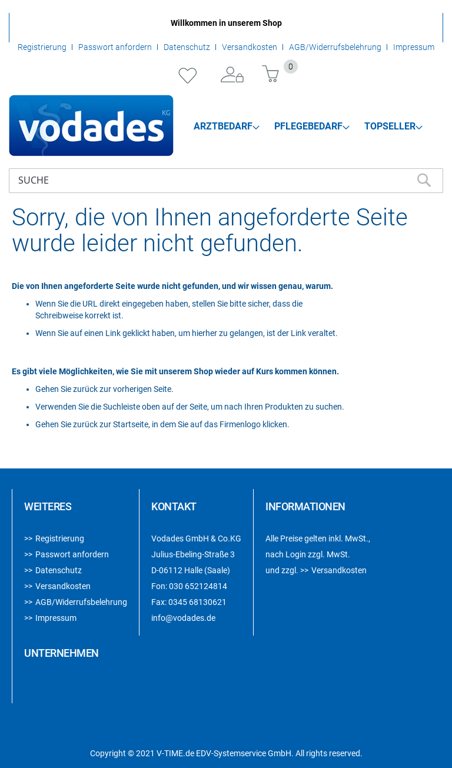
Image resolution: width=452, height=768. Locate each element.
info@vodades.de (183, 618)
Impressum (413, 47)
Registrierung (42, 47)
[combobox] (226, 180)
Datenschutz (187, 47)
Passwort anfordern (115, 47)
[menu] (308, 126)
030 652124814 (198, 586)
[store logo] (91, 126)
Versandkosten (249, 47)
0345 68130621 (197, 602)
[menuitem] (227, 126)
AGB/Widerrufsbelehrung (335, 47)
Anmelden (232, 75)
